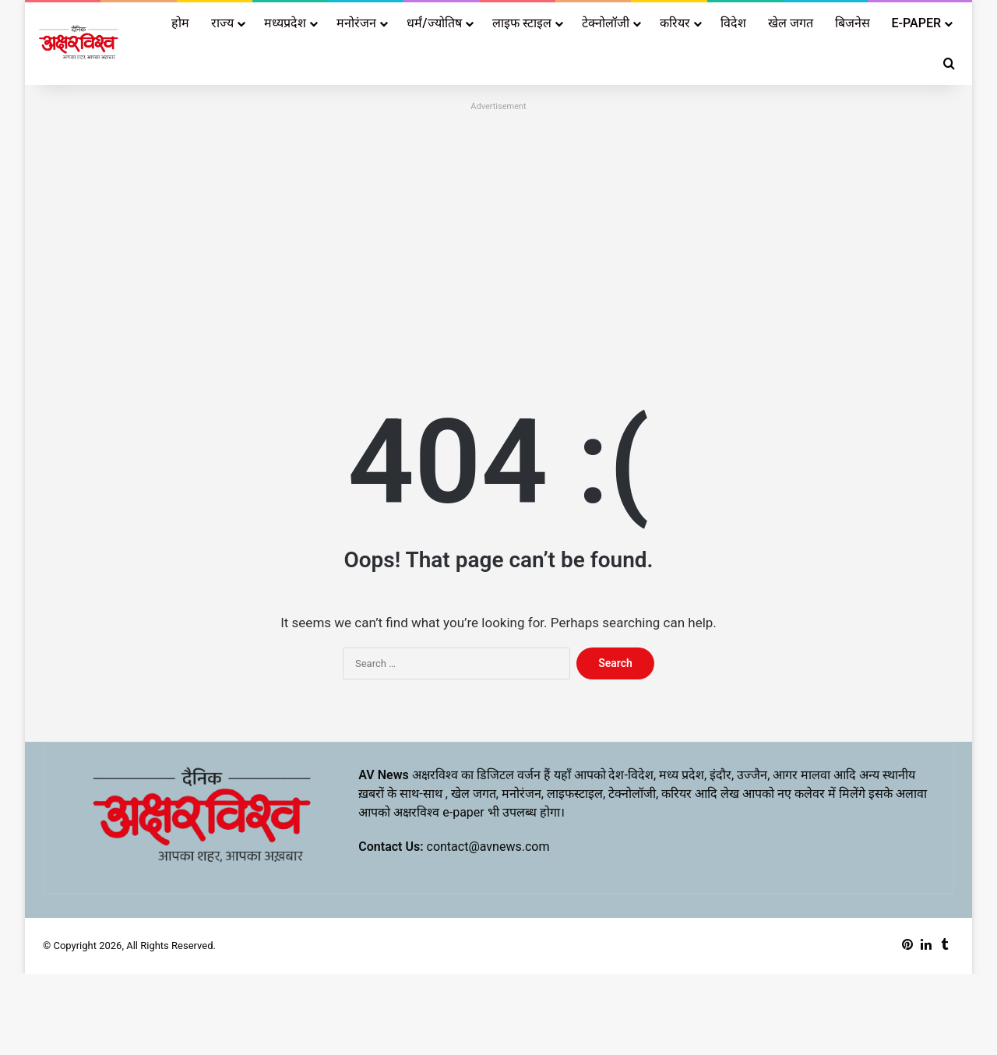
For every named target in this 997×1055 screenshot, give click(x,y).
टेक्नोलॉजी (605, 23)
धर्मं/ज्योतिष (434, 23)
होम (180, 23)
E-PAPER (916, 23)
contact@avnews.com (488, 846)
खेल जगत (790, 23)
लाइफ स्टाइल (521, 23)
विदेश (733, 23)
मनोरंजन (356, 23)
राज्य (222, 23)
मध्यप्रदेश (285, 23)
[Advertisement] (498, 225)
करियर (675, 23)
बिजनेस (852, 23)
